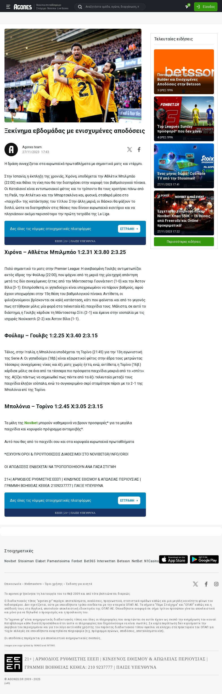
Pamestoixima (58, 561)
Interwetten (106, 561)
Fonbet (77, 561)
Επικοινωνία (12, 584)
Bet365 (89, 561)
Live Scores (62, 8)
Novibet (31, 423)
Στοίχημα (41, 8)
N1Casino (151, 561)
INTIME (51, 645)
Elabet (40, 561)
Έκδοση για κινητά (79, 584)
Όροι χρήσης (54, 584)
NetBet (137, 561)
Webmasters (33, 584)
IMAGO (38, 645)
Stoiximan (26, 561)
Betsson (123, 561)
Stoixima (40, 5)
